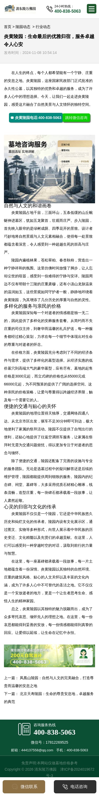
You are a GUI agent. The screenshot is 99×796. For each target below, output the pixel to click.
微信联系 (23, 786)
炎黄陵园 (33, 81)
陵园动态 (23, 27)
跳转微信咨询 (76, 118)
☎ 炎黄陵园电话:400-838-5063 (36, 118)
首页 (7, 27)
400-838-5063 (55, 732)
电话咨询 (75, 786)
